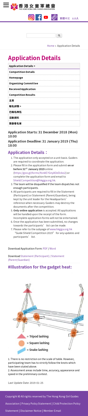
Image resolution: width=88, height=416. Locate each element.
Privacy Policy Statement (36, 403)
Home (50, 45)
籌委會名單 (15, 123)
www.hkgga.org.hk (61, 229)
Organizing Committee (23, 83)
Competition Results (22, 94)
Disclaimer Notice (31, 410)
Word (53, 248)
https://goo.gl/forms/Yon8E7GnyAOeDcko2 (40, 173)
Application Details (21, 66)
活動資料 (14, 117)
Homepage (16, 77)
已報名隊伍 (15, 112)
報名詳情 (14, 106)
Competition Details (22, 72)
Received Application (22, 89)
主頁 (11, 100)
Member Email (52, 410)
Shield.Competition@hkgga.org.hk (34, 180)
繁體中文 (65, 18)
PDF (45, 248)
